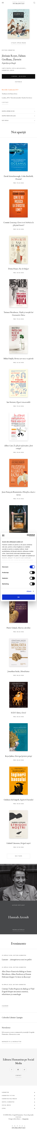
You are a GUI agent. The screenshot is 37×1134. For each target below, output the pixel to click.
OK (18, 597)
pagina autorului (18, 929)
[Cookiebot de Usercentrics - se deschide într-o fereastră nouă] (27, 535)
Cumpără (18, 76)
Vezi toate (18, 856)
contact (18, 1075)
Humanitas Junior (8, 70)
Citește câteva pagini (18, 43)
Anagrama (25, 1119)
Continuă (5, 102)
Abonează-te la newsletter (11, 1041)
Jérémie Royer (9, 55)
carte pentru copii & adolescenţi (13, 68)
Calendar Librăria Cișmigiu (12, 1017)
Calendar (5, 1006)
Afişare (29, 591)
